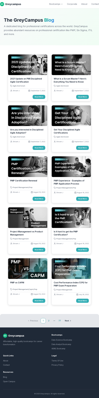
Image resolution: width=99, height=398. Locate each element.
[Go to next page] (68, 320)
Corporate (72, 4)
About (84, 4)
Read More (39, 97)
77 (60, 321)
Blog (5, 377)
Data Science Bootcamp (62, 340)
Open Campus (9, 381)
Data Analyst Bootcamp (61, 344)
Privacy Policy (58, 365)
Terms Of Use (57, 361)
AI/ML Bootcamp (58, 348)
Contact (95, 4)
